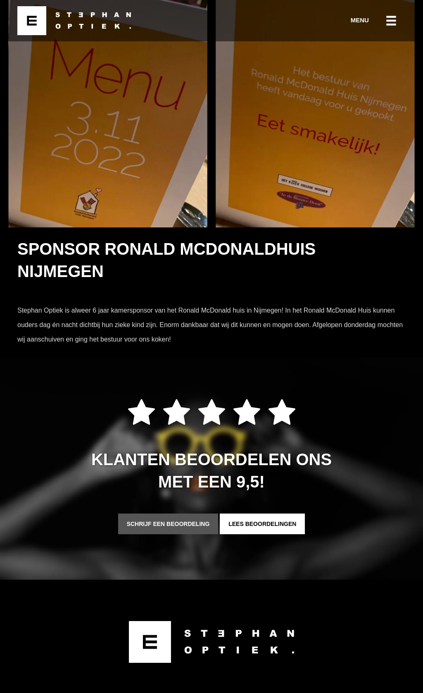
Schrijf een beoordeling (168, 524)
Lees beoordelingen (262, 524)
